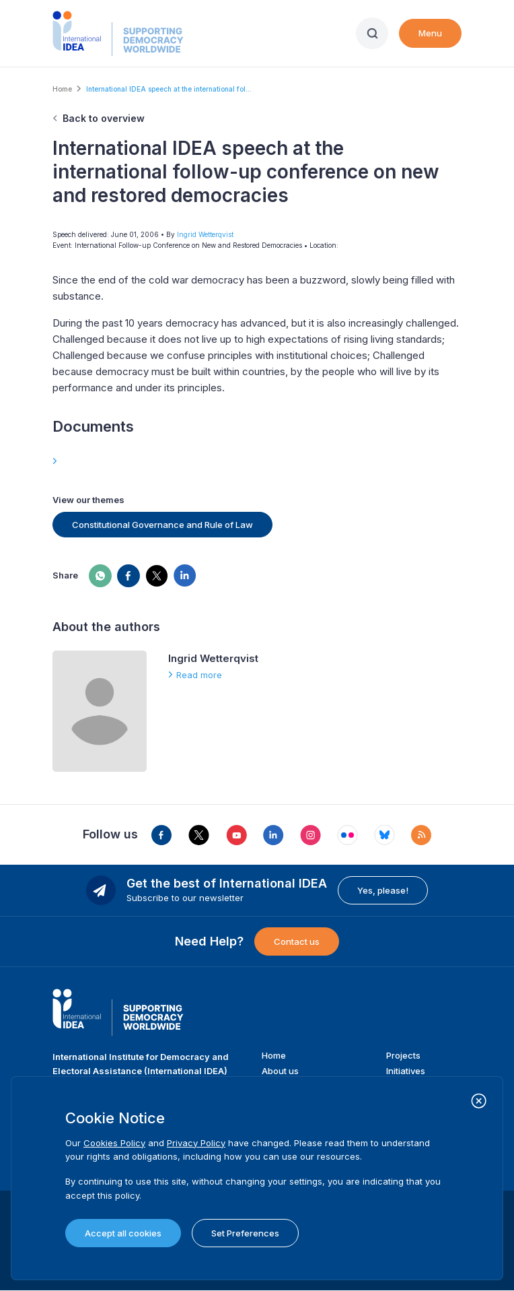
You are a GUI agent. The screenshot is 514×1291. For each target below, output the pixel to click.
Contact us (297, 941)
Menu (430, 33)
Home (62, 89)
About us (280, 1070)
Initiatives (405, 1070)
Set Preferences (245, 1233)
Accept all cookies (123, 1233)
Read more (199, 674)
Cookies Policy (114, 1142)
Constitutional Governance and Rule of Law (162, 524)
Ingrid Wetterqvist (205, 234)
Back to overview (104, 118)
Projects (403, 1055)
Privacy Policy (196, 1142)
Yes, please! (382, 890)
